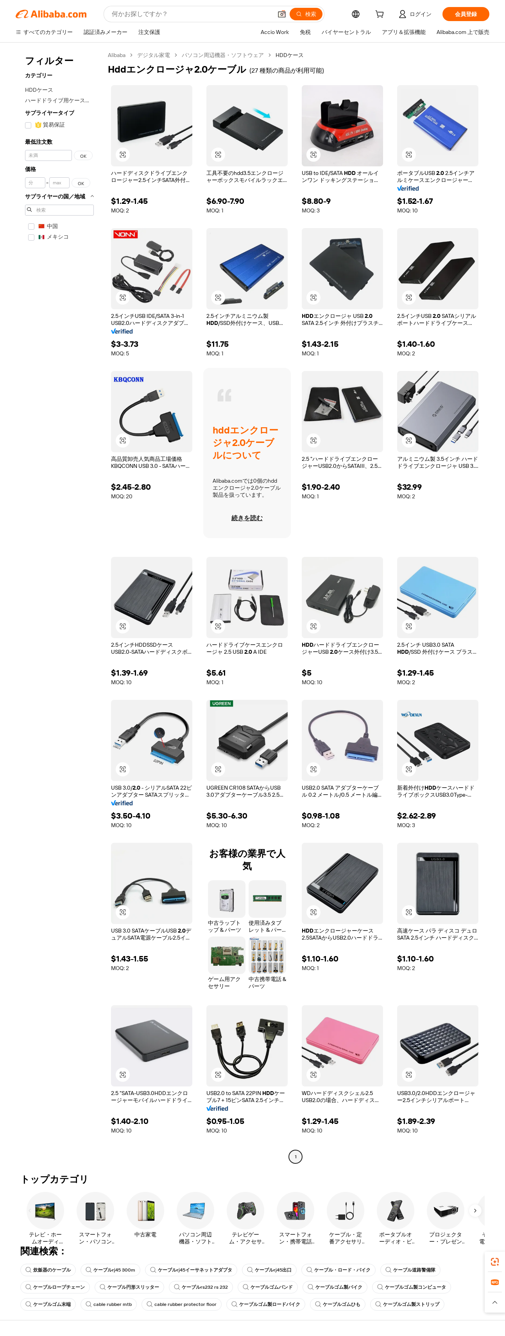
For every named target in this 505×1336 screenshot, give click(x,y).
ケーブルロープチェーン (55, 1287)
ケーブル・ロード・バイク (338, 1270)
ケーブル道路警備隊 (410, 1270)
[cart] (381, 15)
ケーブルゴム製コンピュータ (411, 1287)
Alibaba (116, 55)
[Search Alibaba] (191, 14)
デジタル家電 (153, 55)
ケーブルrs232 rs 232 (201, 1287)
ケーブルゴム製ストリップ (407, 1304)
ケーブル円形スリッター (129, 1287)
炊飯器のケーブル (48, 1270)
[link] (495, 1262)
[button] (282, 14)
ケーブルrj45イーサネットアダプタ (191, 1270)
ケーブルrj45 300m (110, 1270)
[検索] (306, 14)
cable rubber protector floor (182, 1304)
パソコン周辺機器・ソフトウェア (223, 55)
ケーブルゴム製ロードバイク (265, 1304)
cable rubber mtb (109, 1304)
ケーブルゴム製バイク (335, 1287)
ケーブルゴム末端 (48, 1304)
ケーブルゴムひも (337, 1304)
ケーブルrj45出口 (269, 1270)
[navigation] (59, 607)
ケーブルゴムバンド (268, 1287)
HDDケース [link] (290, 55)
